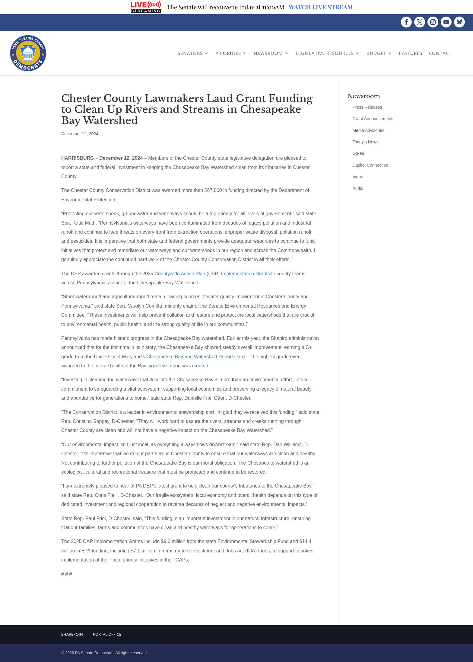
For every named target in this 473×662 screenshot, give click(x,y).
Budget (376, 53)
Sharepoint (73, 634)
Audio (357, 188)
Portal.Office (107, 634)
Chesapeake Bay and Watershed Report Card (195, 356)
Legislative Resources (325, 53)
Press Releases (367, 107)
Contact (440, 53)
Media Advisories (368, 130)
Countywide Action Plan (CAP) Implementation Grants (212, 273)
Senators (190, 53)
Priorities (228, 53)
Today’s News (365, 141)
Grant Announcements (373, 118)
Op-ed (358, 153)
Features (410, 53)
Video (357, 176)
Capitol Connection (370, 165)
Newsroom (268, 53)
